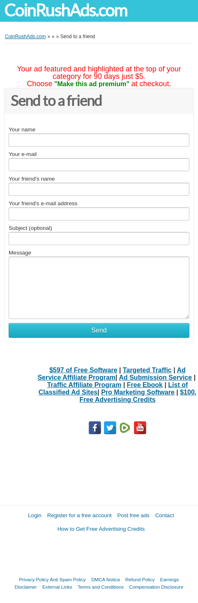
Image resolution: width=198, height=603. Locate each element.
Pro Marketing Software (138, 392)
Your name (22, 129)
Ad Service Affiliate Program (111, 374)
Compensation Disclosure (156, 586)
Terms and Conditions (101, 586)
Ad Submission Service (155, 377)
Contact (164, 515)
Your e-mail (23, 154)
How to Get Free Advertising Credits (101, 529)
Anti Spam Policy (68, 579)
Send (98, 330)
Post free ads (133, 515)
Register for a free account (79, 515)
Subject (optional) (30, 228)
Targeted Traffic (147, 370)
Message (20, 253)
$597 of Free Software (83, 370)
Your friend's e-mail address (43, 203)
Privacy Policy (34, 579)
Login (34, 515)
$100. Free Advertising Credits (137, 396)
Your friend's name (32, 179)
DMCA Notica (105, 579)
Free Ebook (145, 384)
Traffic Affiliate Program (84, 384)
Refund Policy (140, 579)
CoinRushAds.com (65, 10)
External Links (57, 586)
